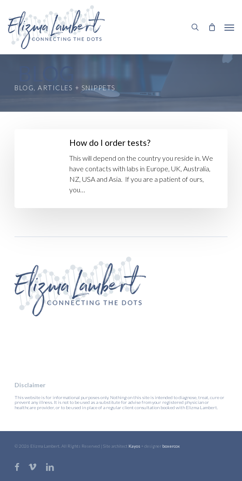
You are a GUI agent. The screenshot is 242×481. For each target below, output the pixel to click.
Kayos (134, 446)
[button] (229, 27)
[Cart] (211, 27)
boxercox (171, 446)
